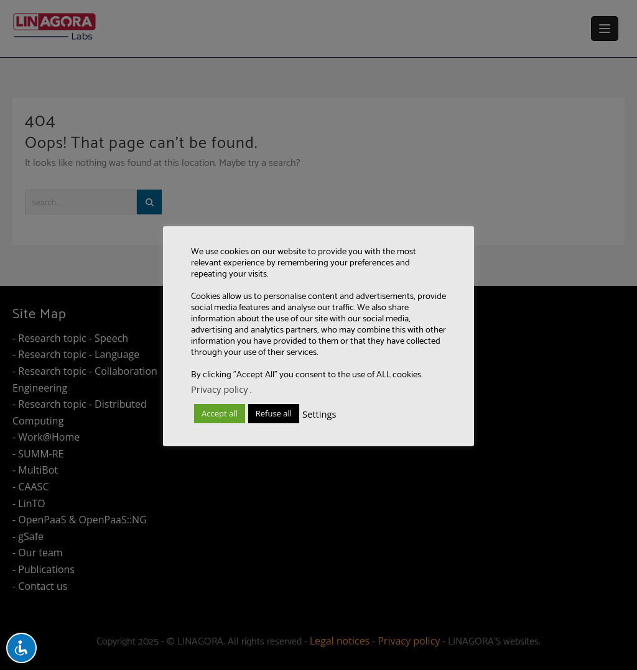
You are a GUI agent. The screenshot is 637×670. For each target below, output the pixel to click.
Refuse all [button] (274, 413)
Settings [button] (319, 414)
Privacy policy (219, 389)
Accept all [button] (220, 413)
